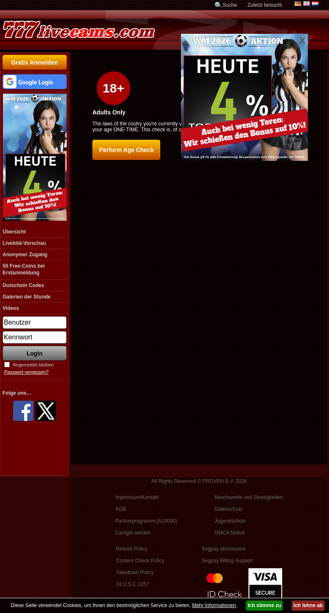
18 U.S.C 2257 (132, 584)
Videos (11, 308)
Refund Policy (131, 549)
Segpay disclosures (223, 549)
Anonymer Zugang (25, 255)
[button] (35, 81)
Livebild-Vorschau (24, 243)
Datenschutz (229, 509)
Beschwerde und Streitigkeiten (249, 497)
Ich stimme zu (264, 605)
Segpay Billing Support (227, 561)
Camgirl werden (133, 533)
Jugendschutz (230, 521)
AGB (120, 509)
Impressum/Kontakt (137, 497)
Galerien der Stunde (27, 297)
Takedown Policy (135, 572)
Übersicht (14, 232)
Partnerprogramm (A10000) (146, 521)
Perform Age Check (126, 149)
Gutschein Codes (23, 285)
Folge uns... (17, 393)
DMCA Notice (230, 533)
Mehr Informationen (214, 605)
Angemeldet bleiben (33, 364)
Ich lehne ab (308, 605)
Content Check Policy (140, 561)
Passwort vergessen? (26, 371)
